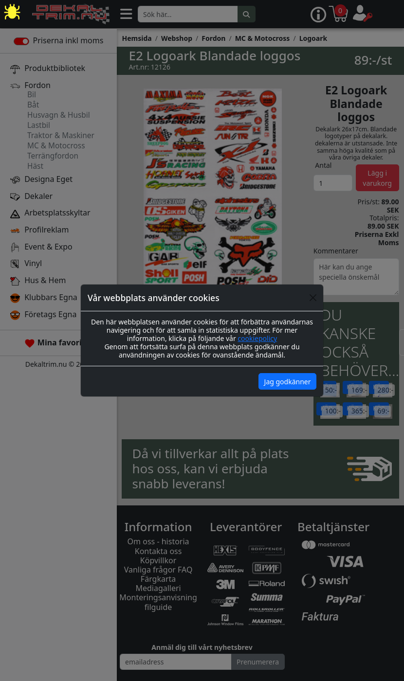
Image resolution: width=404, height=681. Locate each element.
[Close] (313, 298)
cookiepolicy (257, 338)
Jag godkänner (287, 381)
